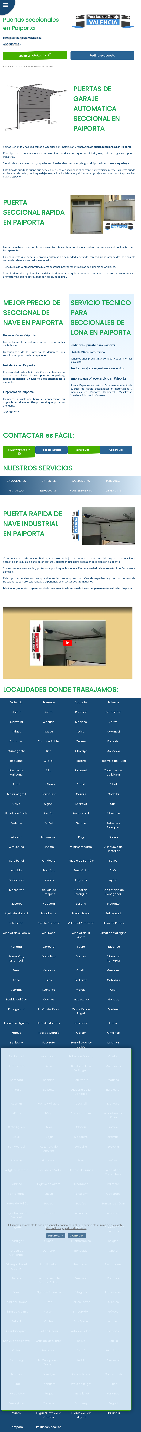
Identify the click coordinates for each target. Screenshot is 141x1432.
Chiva (16, 804)
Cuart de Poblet (49, 741)
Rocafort (49, 870)
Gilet (113, 990)
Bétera (81, 761)
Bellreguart (113, 913)
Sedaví (81, 823)
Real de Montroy (48, 1023)
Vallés (16, 1413)
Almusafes (16, 847)
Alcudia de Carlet (16, 813)
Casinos (48, 999)
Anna (16, 980)
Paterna (113, 702)
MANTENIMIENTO (81, 490)
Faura (81, 947)
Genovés (113, 970)
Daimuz (81, 956)
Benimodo (81, 1023)
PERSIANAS (113, 481)
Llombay (16, 990)
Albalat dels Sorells (16, 933)
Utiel (113, 804)
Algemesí (113, 731)
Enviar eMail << (84, 449)
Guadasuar (16, 880)
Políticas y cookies (48, 1427)
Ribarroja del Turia (113, 761)
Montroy (113, 999)
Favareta (48, 1042)
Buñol (49, 823)
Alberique (113, 813)
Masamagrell (16, 794)
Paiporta (113, 741)
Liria (48, 751)
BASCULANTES (16, 481)
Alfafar (48, 761)
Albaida (16, 870)
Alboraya (81, 751)
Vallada (16, 947)
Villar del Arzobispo (81, 923)
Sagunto (81, 702)
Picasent (81, 770)
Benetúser (49, 794)
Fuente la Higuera (16, 1023)
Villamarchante (81, 847)
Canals (81, 794)
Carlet (81, 784)
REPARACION (48, 490)
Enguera (81, 880)
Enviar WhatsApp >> (35, 55)
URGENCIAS (113, 490)
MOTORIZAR (16, 490)
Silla (48, 770)
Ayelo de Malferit (16, 913)
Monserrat (16, 890)
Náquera (49, 904)
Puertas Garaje (9, 66)
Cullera (81, 741)
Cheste (49, 847)
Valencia (16, 702)
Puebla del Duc (16, 999)
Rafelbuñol (16, 861)
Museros (16, 904)
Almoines (113, 1033)
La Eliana (49, 784)
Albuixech (48, 933)
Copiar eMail (116, 449)
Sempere (16, 1427)
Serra (16, 970)
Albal (113, 784)
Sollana (81, 904)
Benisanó (16, 1042)
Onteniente (113, 712)
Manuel (81, 990)
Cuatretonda (81, 999)
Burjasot (81, 712)
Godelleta (49, 956)
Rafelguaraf (16, 1009)
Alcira (49, 712)
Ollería (113, 837)
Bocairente (48, 913)
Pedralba (80, 980)
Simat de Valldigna (113, 933)
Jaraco (49, 880)
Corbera (49, 947)
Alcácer (16, 837)
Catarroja (16, 741)
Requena (16, 761)
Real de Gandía (49, 1033)
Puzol (16, 784)
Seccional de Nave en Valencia (30, 66)
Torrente (49, 702)
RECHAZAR (55, 1235)
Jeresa (113, 1023)
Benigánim (81, 870)
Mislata (16, 712)
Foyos (113, 861)
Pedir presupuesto (102, 55)
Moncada (113, 751)
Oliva (81, 731)
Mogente (113, 904)
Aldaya (16, 731)
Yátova (16, 1033)
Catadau (113, 980)
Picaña (48, 813)
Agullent (113, 1009)
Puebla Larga (81, 913)
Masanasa (48, 837)
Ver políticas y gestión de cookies (66, 1228)
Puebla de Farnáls (81, 861)
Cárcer (81, 1033)
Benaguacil (81, 813)
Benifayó (81, 804)
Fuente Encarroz (48, 923)
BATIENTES (49, 481)
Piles (49, 980)
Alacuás (48, 722)
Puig (81, 837)
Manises (81, 722)
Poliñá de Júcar (48, 1009)
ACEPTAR (77, 1235)
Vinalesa (49, 970)
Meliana (16, 823)
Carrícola (113, 1413)
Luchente (48, 990)
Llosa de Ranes (113, 923)
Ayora (113, 880)
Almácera (49, 861)
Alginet (49, 804)
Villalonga (16, 923)
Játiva (113, 722)
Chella (81, 970)
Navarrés (113, 947)
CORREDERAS (81, 481)
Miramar (113, 1042)
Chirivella (16, 722)
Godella (113, 794)
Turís (113, 870)
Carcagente (16, 751)
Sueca (48, 731)
